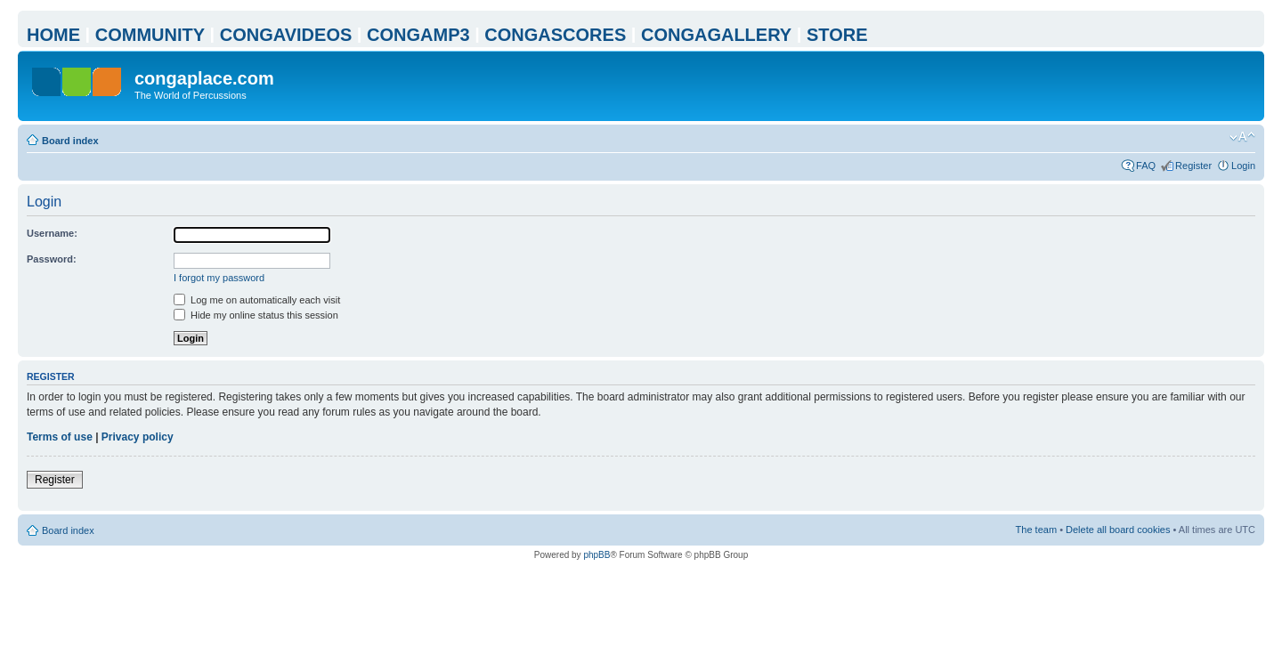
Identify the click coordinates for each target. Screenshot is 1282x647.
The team (1036, 529)
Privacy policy (137, 437)
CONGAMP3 (418, 34)
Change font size (1242, 137)
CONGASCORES (555, 34)
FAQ (1146, 165)
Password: (52, 259)
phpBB (596, 555)
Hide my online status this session (256, 315)
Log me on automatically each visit (257, 300)
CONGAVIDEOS (286, 34)
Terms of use (60, 437)
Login (1243, 165)
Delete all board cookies (1118, 529)
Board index (70, 140)
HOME (53, 34)
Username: (52, 233)
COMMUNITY (150, 34)
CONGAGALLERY (716, 34)
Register (1193, 165)
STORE (837, 34)
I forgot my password (219, 277)
